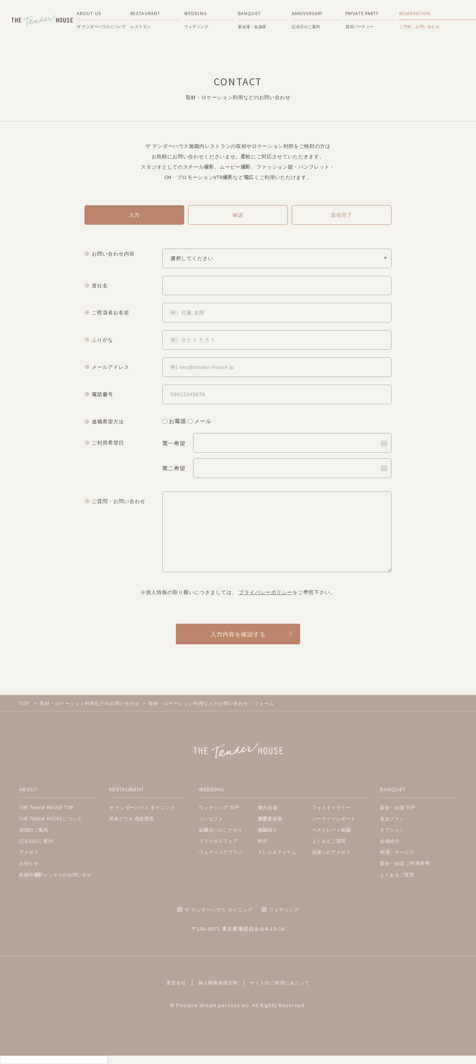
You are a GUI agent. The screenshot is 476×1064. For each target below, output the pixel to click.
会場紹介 (389, 840)
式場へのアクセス (331, 851)
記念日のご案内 (36, 840)
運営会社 (176, 982)
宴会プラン (392, 818)
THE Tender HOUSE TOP (46, 807)
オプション (392, 829)
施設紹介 (267, 829)
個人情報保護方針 (218, 982)
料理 (263, 840)
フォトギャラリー (331, 807)
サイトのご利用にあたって (280, 982)
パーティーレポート (333, 818)
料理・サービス (397, 851)
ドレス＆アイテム (277, 851)
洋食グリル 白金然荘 (131, 818)
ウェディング (280, 909)
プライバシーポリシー (266, 592)
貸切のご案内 (33, 829)
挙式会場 (267, 807)
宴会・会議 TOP (397, 807)
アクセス (28, 851)
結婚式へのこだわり (220, 829)
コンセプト (211, 818)
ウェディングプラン (220, 851)
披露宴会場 (270, 818)
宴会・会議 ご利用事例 (405, 863)
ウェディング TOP (219, 807)
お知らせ (28, 863)
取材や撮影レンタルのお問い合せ (55, 874)
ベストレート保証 (331, 829)
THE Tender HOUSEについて (50, 818)
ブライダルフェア (218, 840)
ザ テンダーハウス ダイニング (142, 807)
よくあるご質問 (329, 840)
